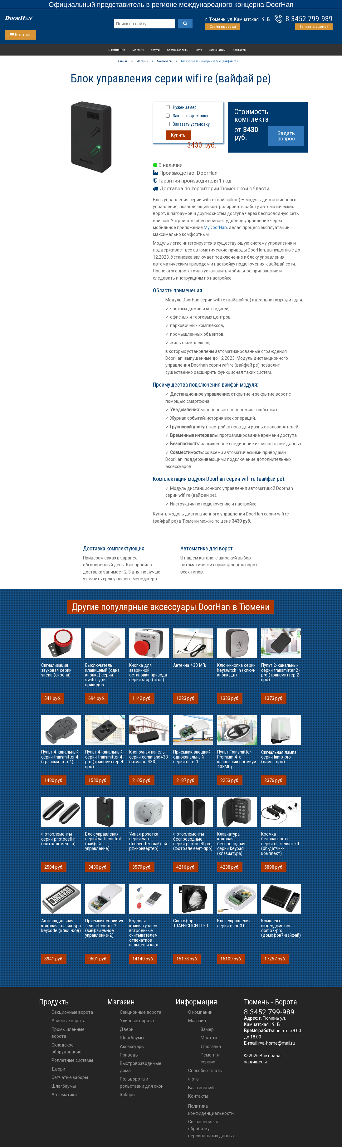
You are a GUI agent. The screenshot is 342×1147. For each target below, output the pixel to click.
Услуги (155, 49)
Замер (207, 1029)
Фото (199, 49)
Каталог (20, 34)
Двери (58, 1068)
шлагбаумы (132, 1037)
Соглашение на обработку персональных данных (211, 1128)
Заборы (127, 1094)
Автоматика (64, 1094)
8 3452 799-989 (309, 18)
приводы (129, 1054)
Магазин (138, 49)
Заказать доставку (190, 116)
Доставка (211, 1046)
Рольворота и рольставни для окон (142, 1082)
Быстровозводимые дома (140, 1067)
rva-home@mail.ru (276, 1043)
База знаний (217, 49)
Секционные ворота (72, 1012)
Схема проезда (223, 27)
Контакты (239, 49)
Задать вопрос (286, 136)
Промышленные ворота (68, 1033)
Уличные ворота (68, 1020)
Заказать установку (191, 124)
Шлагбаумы (63, 1086)
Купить (178, 135)
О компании (116, 49)
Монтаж (209, 1037)
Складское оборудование (66, 1048)
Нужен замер (185, 107)
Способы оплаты (177, 49)
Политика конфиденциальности (211, 1109)
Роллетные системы (72, 1060)
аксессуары (132, 1046)
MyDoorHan (215, 227)
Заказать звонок (314, 27)
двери (127, 1029)
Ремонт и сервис (210, 1058)
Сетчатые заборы (69, 1077)
